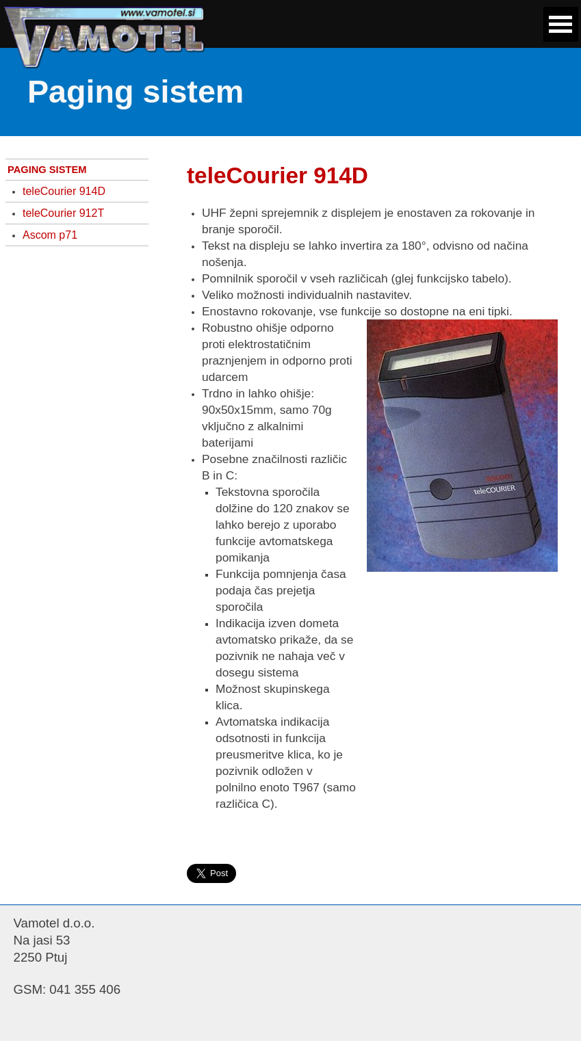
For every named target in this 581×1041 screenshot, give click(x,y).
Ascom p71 (50, 235)
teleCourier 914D (64, 191)
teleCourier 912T (63, 213)
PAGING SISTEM (47, 169)
